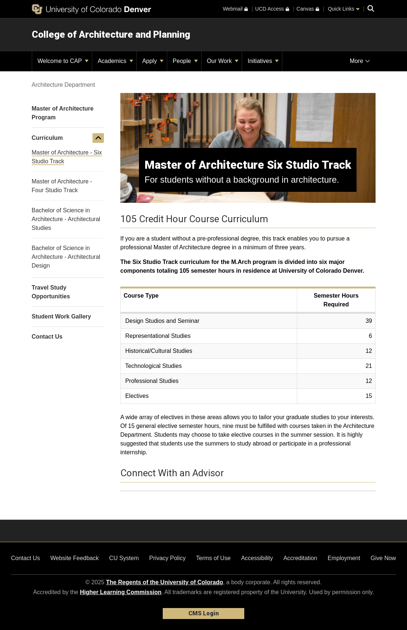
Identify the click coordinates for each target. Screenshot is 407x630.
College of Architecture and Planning (111, 34)
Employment (344, 558)
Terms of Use (213, 558)
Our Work (223, 61)
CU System (124, 558)
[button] (98, 138)
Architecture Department (63, 85)
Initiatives (263, 61)
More (360, 61)
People (185, 61)
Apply (152, 61)
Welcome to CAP (63, 61)
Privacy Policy (167, 558)
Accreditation (300, 558)
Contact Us (25, 558)
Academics (115, 61)
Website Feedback (74, 558)
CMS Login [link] (203, 613)
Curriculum (47, 138)
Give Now (383, 558)
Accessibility (257, 558)
